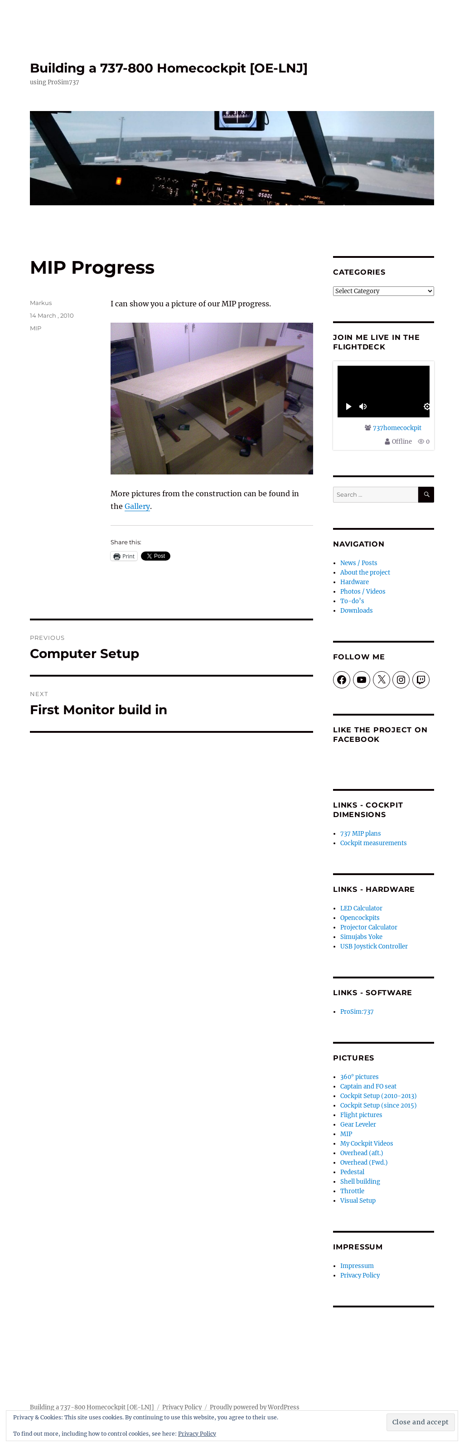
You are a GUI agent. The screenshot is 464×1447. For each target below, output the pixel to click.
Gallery (137, 506)
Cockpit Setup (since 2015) (378, 1105)
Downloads (356, 611)
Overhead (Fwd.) (364, 1162)
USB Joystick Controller (374, 946)
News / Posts (358, 563)
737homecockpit (397, 428)
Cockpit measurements (373, 843)
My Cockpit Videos (366, 1143)
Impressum (357, 1266)
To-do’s (352, 601)
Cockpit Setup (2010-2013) (378, 1096)
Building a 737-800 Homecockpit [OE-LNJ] (169, 68)
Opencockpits (360, 918)
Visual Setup (358, 1201)
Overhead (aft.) (361, 1153)
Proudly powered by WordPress (255, 1407)
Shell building (360, 1182)
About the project (365, 572)
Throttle (352, 1191)
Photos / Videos (363, 591)
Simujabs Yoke (361, 937)
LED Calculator (361, 908)
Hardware (354, 582)
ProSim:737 (357, 1012)
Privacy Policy (360, 1275)
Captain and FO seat (368, 1086)
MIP (35, 328)
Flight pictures (361, 1115)
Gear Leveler (358, 1124)
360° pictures (359, 1077)
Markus (41, 302)
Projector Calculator (368, 927)
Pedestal (352, 1172)
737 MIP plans (360, 833)
